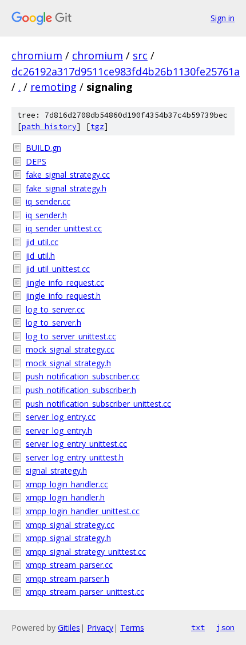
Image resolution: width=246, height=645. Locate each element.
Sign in (223, 18)
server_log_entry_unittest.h (75, 457)
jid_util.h (40, 255)
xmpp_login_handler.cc (67, 484)
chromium (36, 55)
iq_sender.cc (48, 201)
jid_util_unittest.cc (58, 268)
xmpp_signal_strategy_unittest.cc (86, 551)
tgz (97, 126)
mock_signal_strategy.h (68, 363)
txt (198, 627)
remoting (53, 87)
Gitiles (69, 627)
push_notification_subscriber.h (81, 389)
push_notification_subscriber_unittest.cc (98, 403)
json (225, 627)
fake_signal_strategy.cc (68, 174)
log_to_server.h (53, 322)
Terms (132, 627)
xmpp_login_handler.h (65, 497)
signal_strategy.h (56, 470)
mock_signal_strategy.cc (70, 349)
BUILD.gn (43, 147)
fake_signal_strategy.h (66, 188)
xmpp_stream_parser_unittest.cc (85, 591)
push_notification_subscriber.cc (83, 376)
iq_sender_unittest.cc (64, 228)
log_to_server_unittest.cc (71, 336)
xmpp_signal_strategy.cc (70, 524)
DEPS (36, 161)
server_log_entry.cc (61, 416)
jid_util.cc (42, 242)
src (140, 55)
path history (49, 126)
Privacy (100, 627)
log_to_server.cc (55, 309)
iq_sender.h (46, 215)
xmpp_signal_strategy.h (68, 537)
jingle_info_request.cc (65, 282)
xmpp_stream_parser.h (67, 578)
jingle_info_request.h (63, 295)
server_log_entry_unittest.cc (76, 443)
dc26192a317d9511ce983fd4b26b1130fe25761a (125, 71)
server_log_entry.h (59, 430)
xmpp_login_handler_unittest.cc (83, 511)
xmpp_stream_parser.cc (69, 564)
